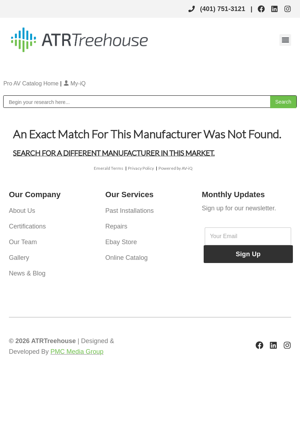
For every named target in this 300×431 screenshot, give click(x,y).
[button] (285, 40)
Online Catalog (126, 257)
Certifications (27, 226)
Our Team (23, 242)
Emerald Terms (108, 168)
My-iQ (74, 83)
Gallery (19, 257)
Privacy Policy (141, 168)
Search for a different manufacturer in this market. (114, 152)
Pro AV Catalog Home (31, 83)
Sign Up (248, 254)
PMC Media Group (76, 351)
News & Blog (27, 273)
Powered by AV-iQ (176, 168)
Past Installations (129, 210)
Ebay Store (121, 242)
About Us (22, 210)
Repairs (116, 226)
